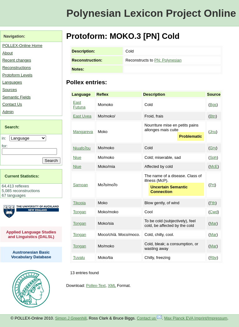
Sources (9, 89)
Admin (7, 111)
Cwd (214, 212)
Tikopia (79, 202)
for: (5, 146)
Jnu (213, 131)
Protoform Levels (17, 75)
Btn (213, 116)
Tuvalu (79, 257)
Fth (213, 202)
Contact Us (12, 104)
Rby (213, 257)
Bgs (213, 104)
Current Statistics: (22, 176)
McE (214, 166)
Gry (213, 147)
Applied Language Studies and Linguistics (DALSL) (31, 234)
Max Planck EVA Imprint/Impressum (195, 318)
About (7, 53)
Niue (77, 157)
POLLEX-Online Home (22, 45)
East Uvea (82, 116)
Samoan (80, 184)
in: (5, 138)
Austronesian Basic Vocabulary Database (31, 254)
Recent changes (16, 60)
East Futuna (79, 104)
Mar (213, 223)
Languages (12, 82)
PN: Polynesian (168, 60)
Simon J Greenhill (71, 318)
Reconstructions (16, 67)
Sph (213, 157)
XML (112, 285)
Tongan (79, 212)
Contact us (149, 318)
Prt (212, 184)
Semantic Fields (16, 97)
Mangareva (83, 131)
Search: (12, 127)
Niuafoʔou (82, 148)
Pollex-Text (96, 285)
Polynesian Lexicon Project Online (151, 13)
